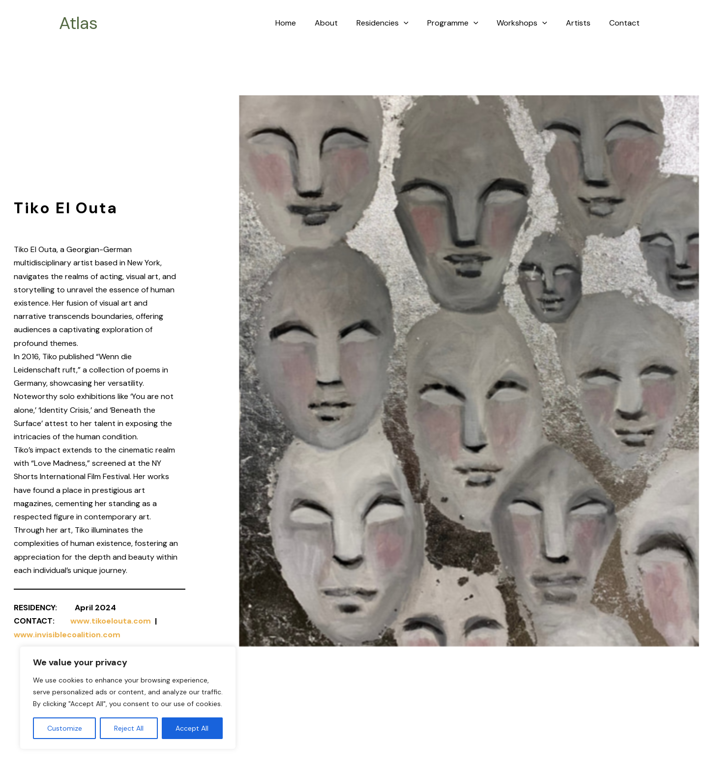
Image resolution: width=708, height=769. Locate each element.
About (342, 23)
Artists (582, 23)
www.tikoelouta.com (110, 621)
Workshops (529, 23)
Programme (463, 23)
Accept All (192, 728)
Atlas (78, 23)
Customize (64, 728)
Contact (626, 23)
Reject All (129, 728)
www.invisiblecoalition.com (67, 634)
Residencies (396, 23)
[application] (417, 23)
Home (305, 23)
